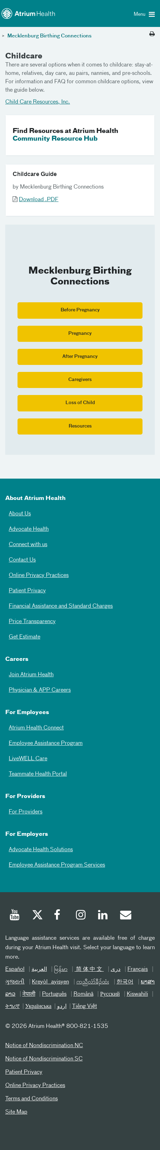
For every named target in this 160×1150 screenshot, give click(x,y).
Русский (110, 994)
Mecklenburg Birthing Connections (49, 36)
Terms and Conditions (31, 1099)
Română (83, 994)
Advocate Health (29, 529)
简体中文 (89, 969)
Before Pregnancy (80, 310)
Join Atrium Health (31, 675)
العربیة (39, 969)
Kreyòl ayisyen (50, 982)
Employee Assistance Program (46, 743)
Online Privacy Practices (39, 575)
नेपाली (28, 994)
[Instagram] (81, 916)
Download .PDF (38, 200)
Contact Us (22, 560)
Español (15, 969)
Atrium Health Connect (36, 728)
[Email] (125, 916)
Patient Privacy (27, 591)
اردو (62, 1006)
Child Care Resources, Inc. (37, 102)
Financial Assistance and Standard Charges (61, 606)
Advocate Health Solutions (41, 850)
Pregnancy (80, 333)
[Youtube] (15, 916)
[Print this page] (152, 34)
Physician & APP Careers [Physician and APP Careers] (40, 690)
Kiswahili (137, 994)
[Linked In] (103, 916)
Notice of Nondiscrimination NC (44, 1046)
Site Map (16, 1112)
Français (137, 969)
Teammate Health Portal (38, 774)
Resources (80, 426)
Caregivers (80, 380)
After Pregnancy (80, 356)
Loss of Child (80, 403)
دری (115, 969)
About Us (20, 514)
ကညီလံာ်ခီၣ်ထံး (92, 982)
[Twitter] (37, 916)
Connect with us (28, 545)
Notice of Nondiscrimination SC (44, 1059)
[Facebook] (59, 916)
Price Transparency (32, 622)
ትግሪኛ (12, 1006)
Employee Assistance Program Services (57, 865)
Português (54, 994)
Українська (38, 1006)
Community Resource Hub (55, 139)
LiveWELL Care (28, 759)
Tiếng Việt (84, 1006)
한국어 (125, 982)
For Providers (25, 812)
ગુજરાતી (15, 982)
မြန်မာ (61, 969)
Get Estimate (24, 637)
